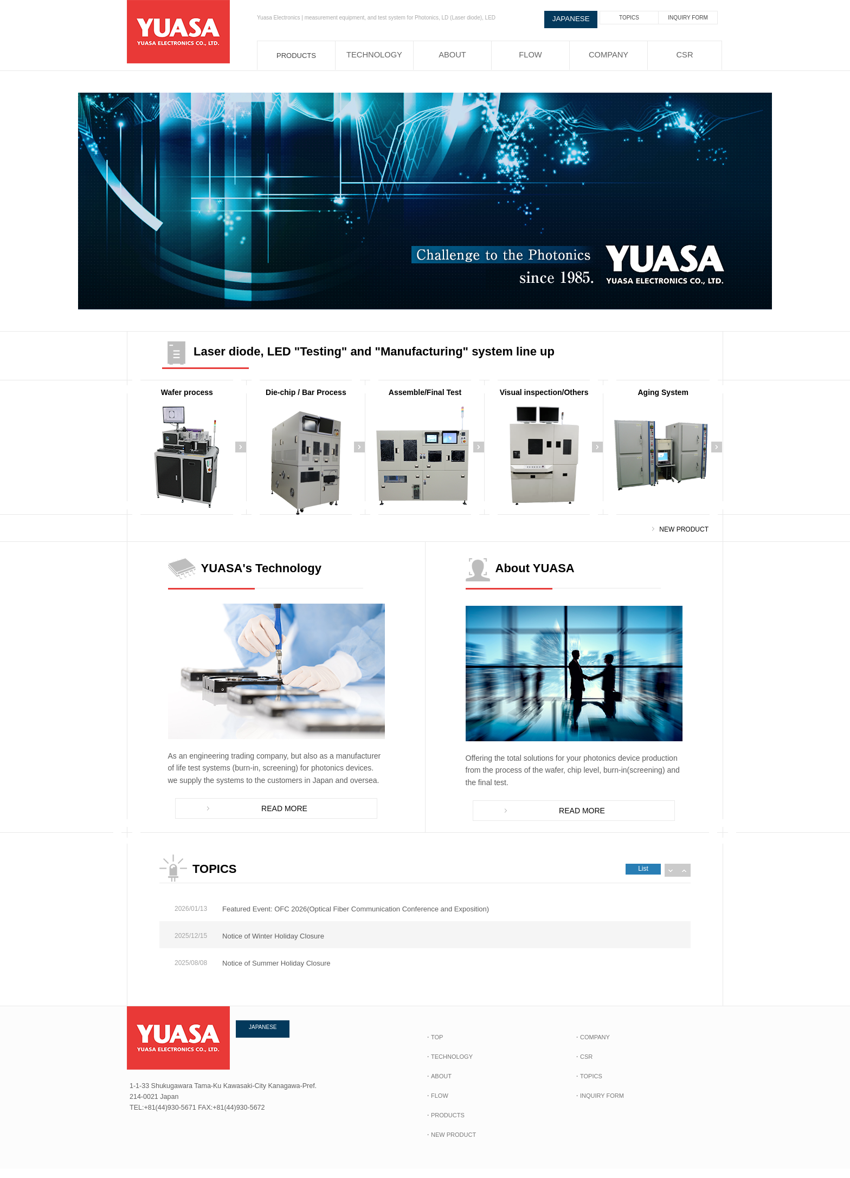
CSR (684, 55)
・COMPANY (592, 1046)
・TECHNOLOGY (449, 1066)
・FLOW (436, 1105)
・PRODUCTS (445, 1124)
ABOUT (452, 55)
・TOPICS (588, 1085)
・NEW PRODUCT (450, 1144)
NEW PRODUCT (684, 529)
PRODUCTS (296, 55)
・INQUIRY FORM (599, 1105)
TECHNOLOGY (374, 55)
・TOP (434, 1046)
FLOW (530, 55)
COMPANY (608, 55)
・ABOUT (438, 1085)
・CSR (583, 1066)
